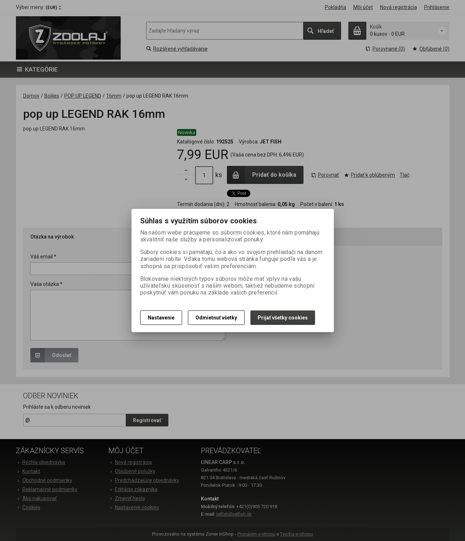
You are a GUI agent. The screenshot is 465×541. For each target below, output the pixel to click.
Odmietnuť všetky (216, 318)
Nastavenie (161, 318)
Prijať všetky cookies (283, 318)
